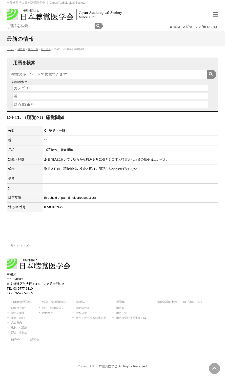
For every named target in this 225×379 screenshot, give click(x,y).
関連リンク (192, 27)
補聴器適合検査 (167, 302)
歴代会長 (47, 312)
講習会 (34, 339)
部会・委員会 (19, 332)
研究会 (15, 339)
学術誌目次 (83, 307)
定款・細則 (18, 317)
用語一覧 (121, 312)
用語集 (120, 302)
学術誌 (80, 302)
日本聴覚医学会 (21, 302)
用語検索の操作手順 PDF (131, 317)
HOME (175, 27)
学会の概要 (18, 312)
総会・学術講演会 (54, 302)
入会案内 (16, 322)
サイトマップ (19, 245)
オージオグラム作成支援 (91, 317)
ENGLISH (210, 27)
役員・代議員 (19, 327)
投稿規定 (81, 312)
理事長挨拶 (18, 307)
